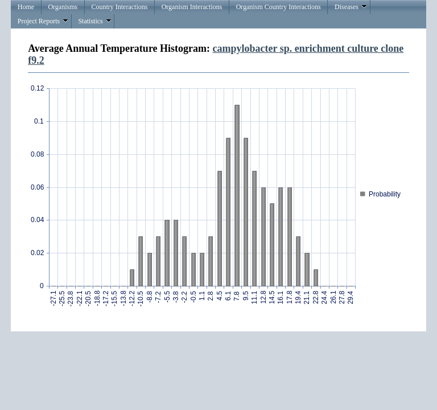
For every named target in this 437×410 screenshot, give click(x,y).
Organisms (62, 7)
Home (26, 7)
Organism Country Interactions (278, 7)
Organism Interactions (192, 7)
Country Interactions (119, 7)
